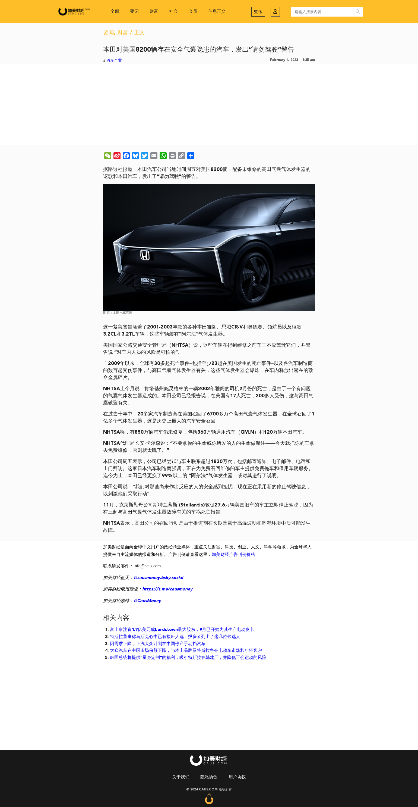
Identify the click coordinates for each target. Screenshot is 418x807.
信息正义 (217, 12)
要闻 (134, 12)
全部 (114, 12)
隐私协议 (209, 777)
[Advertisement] (209, 104)
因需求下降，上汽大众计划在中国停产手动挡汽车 (157, 644)
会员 (193, 12)
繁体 (258, 12)
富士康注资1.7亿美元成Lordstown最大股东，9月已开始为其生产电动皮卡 (182, 630)
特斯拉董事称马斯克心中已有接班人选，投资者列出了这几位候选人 (175, 637)
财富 (154, 12)
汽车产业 (114, 60)
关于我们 (180, 777)
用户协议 (237, 777)
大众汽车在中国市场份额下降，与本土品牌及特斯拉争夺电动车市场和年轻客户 (186, 651)
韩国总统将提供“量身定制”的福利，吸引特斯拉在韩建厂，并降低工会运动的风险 (188, 658)
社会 (173, 12)
